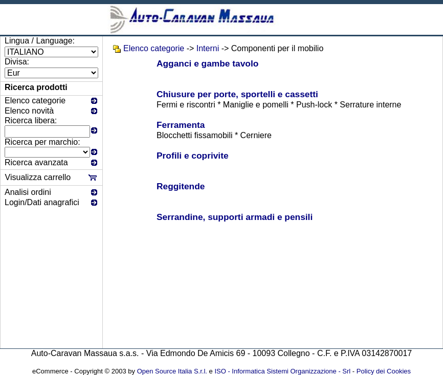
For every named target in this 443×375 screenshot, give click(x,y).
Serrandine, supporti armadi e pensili (235, 217)
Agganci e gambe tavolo (207, 63)
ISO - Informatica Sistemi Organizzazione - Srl (282, 371)
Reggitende (181, 186)
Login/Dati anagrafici (42, 202)
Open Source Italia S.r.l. (172, 371)
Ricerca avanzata (36, 162)
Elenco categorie (35, 100)
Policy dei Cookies (384, 371)
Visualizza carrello (38, 177)
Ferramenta (181, 125)
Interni (207, 48)
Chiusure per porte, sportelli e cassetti (237, 94)
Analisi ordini (28, 192)
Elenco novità (29, 110)
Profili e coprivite (193, 155)
